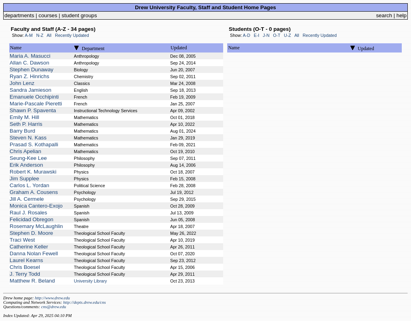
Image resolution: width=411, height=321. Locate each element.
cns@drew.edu (53, 307)
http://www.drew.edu (52, 298)
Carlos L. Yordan (29, 185)
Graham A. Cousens (34, 192)
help (402, 15)
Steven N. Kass (28, 138)
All (49, 35)
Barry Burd (22, 131)
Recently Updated (72, 35)
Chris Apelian (25, 151)
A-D (246, 35)
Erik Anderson (26, 165)
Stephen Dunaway (31, 70)
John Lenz (22, 83)
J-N (266, 35)
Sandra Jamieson (30, 90)
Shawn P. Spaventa (33, 110)
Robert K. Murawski (33, 172)
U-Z (287, 35)
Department (93, 48)
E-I (256, 35)
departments (19, 15)
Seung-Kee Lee (28, 158)
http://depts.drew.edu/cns (84, 302)
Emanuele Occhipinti (34, 97)
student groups (79, 15)
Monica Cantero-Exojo (36, 206)
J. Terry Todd (25, 274)
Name (16, 47)
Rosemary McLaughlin (36, 226)
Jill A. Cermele (27, 199)
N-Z (39, 35)
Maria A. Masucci (30, 56)
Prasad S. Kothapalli (34, 144)
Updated (179, 47)
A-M (29, 35)
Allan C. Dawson (29, 63)
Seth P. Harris (26, 124)
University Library (90, 281)
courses (48, 15)
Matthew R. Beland (32, 281)
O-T (276, 35)
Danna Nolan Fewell (34, 253)
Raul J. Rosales (28, 213)
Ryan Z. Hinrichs (29, 76)
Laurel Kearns (26, 260)
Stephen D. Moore (31, 233)
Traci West (22, 240)
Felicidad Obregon (31, 219)
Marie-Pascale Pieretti (36, 104)
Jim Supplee (24, 179)
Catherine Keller (29, 247)
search (384, 15)
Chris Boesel (25, 267)
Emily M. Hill (24, 117)
